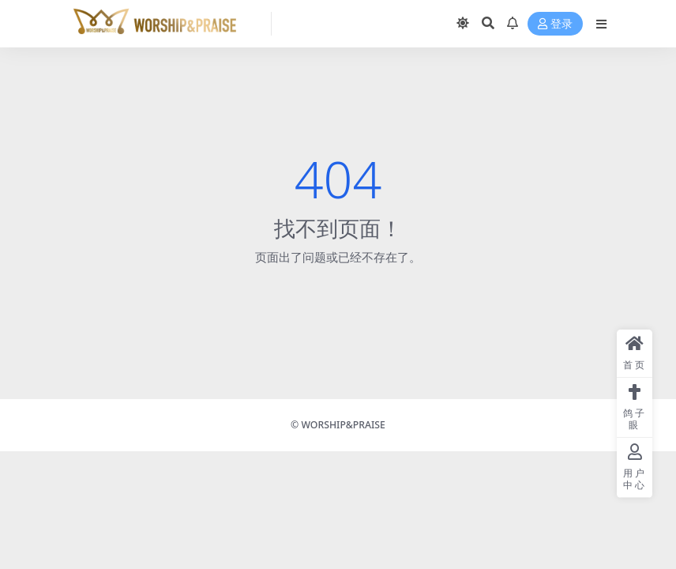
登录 (555, 24)
